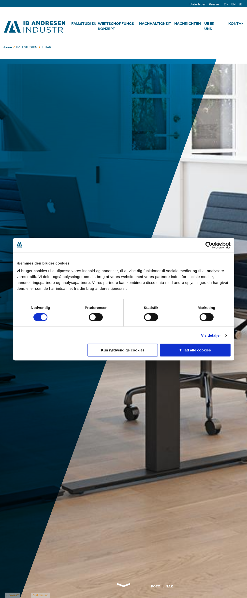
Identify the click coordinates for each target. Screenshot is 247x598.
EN (233, 4)
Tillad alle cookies (195, 350)
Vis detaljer (211, 335)
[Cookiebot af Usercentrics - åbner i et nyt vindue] (209, 245)
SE (240, 4)
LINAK (46, 47)
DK (226, 4)
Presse (214, 4)
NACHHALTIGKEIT (155, 23)
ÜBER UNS (209, 26)
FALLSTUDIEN (83, 23)
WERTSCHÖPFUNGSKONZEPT (114, 26)
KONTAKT (237, 23)
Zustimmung (40, 595)
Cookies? (12, 595)
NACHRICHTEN (187, 23)
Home (7, 47)
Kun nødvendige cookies (123, 350)
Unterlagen (197, 4)
